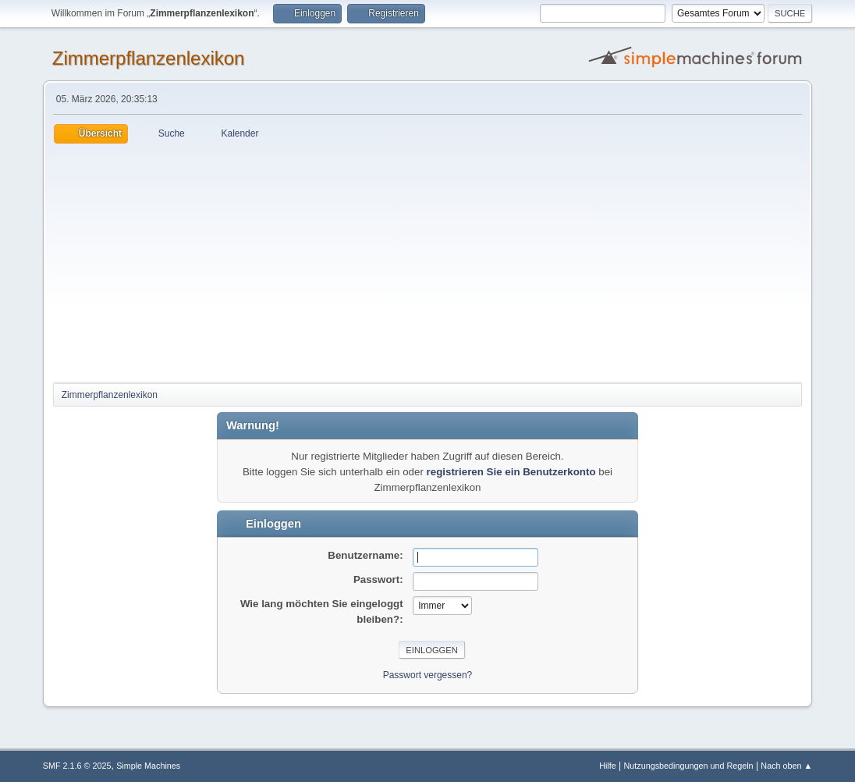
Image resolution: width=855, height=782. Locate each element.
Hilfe (607, 765)
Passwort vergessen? (428, 675)
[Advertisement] (427, 260)
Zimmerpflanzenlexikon (148, 58)
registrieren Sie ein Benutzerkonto (511, 472)
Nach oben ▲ (786, 765)
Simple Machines (148, 765)
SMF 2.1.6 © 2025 (77, 765)
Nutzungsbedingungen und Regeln (689, 765)
